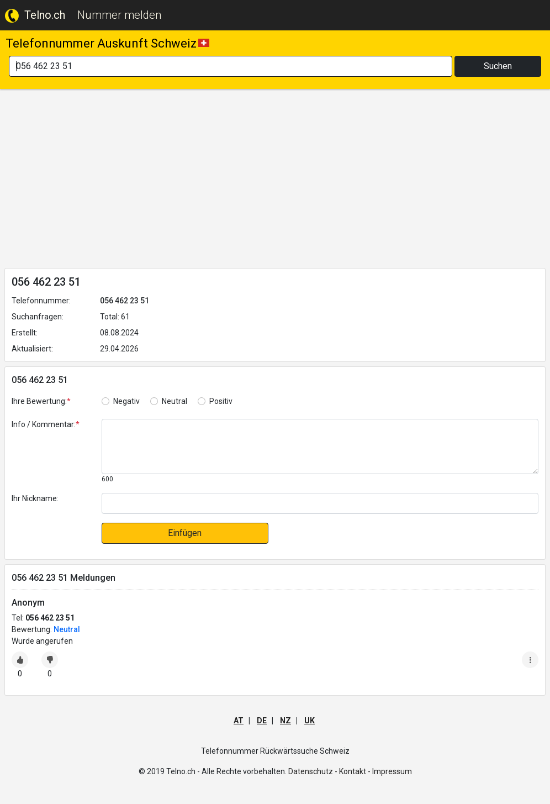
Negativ (126, 401)
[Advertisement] (275, 181)
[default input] (320, 503)
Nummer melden (119, 15)
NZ (285, 720)
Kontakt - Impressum (375, 771)
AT (239, 720)
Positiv (220, 401)
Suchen (498, 66)
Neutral (174, 401)
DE (262, 720)
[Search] (230, 66)
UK (309, 720)
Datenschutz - (312, 771)
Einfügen (185, 533)
